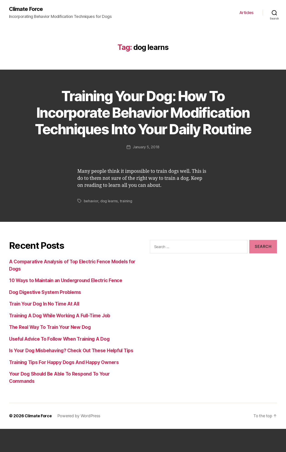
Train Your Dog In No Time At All (45, 320)
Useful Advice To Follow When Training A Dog (61, 355)
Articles (246, 12)
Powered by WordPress (79, 439)
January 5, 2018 (146, 163)
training (126, 217)
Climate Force (26, 9)
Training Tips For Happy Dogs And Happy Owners (65, 385)
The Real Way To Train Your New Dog (51, 343)
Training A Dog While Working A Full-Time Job (61, 332)
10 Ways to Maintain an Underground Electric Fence (67, 297)
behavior (91, 217)
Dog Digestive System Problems (45, 308)
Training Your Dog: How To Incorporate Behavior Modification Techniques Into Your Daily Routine (143, 120)
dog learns (109, 217)
